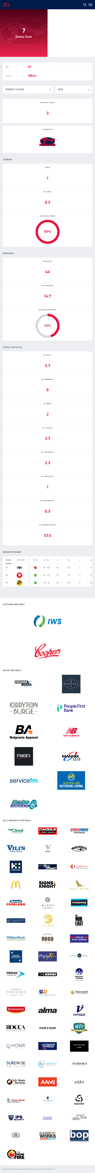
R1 (6, 567)
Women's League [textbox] (15, 89)
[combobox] (28, 89)
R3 (7, 583)
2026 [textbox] (60, 89)
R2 (7, 575)
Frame (52, 1169)
